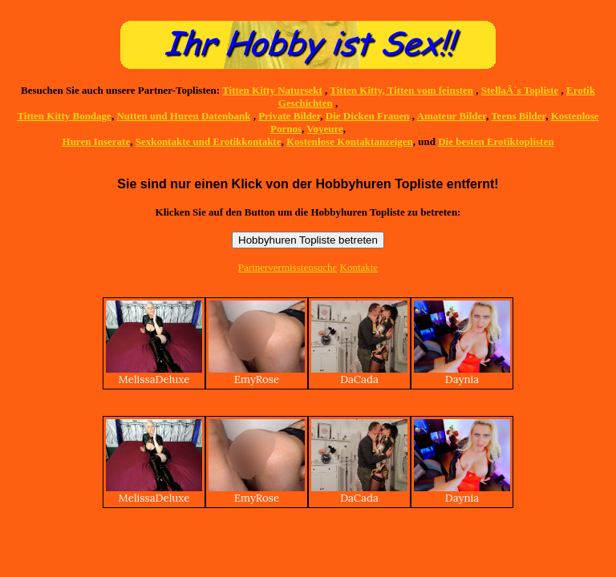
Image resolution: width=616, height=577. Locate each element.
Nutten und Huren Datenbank (183, 116)
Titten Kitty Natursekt (272, 90)
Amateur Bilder (451, 116)
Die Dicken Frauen (368, 116)
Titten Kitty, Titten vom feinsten (401, 90)
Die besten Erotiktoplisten (495, 141)
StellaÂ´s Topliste (519, 90)
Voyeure (324, 129)
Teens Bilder (518, 116)
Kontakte (359, 267)
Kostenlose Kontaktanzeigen (349, 141)
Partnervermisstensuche (287, 267)
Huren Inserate (97, 141)
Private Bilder (289, 116)
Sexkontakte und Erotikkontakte (209, 141)
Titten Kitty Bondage (64, 116)
